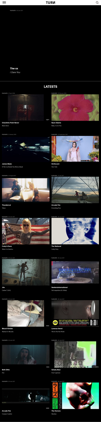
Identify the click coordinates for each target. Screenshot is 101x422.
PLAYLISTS (13, 10)
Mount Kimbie (7, 329)
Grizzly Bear (56, 370)
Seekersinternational (59, 287)
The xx (14, 68)
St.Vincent (55, 164)
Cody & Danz (7, 246)
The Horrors (56, 411)
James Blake (7, 164)
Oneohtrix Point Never (10, 123)
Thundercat (6, 205)
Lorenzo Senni (56, 329)
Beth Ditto (6, 370)
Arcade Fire (55, 205)
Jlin (3, 287)
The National (56, 246)
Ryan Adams (56, 123)
